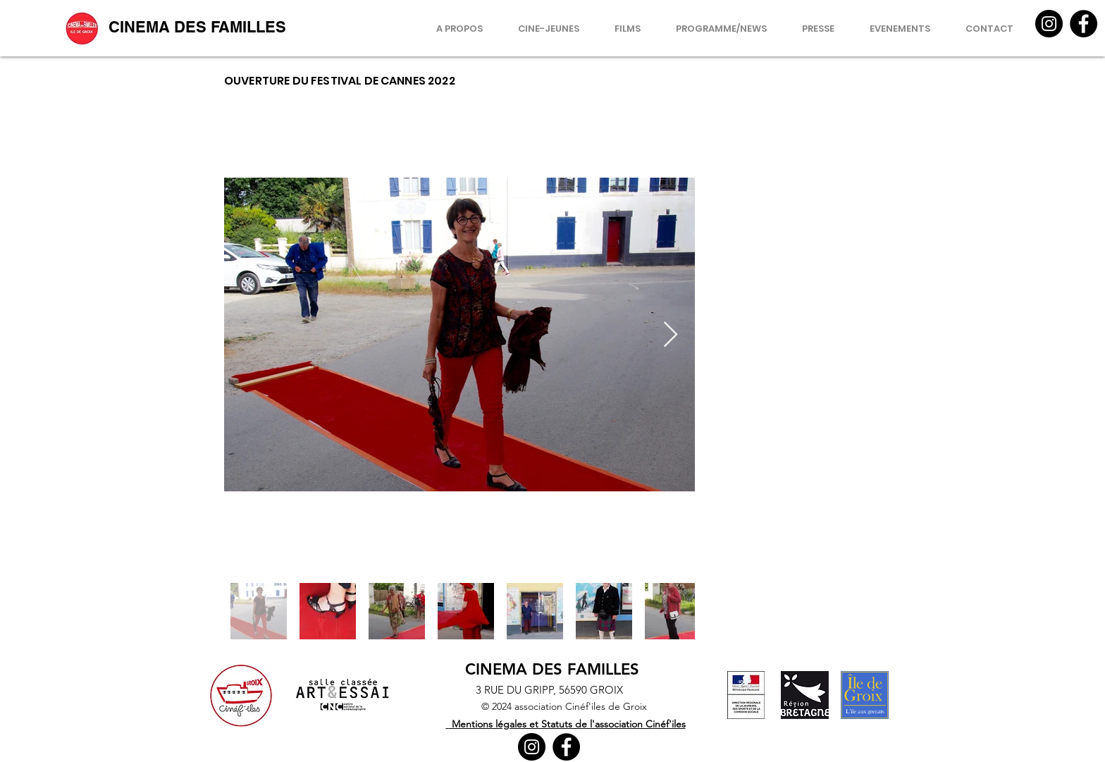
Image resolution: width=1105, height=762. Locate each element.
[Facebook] (1083, 23)
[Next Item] (670, 335)
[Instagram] (1049, 23)
